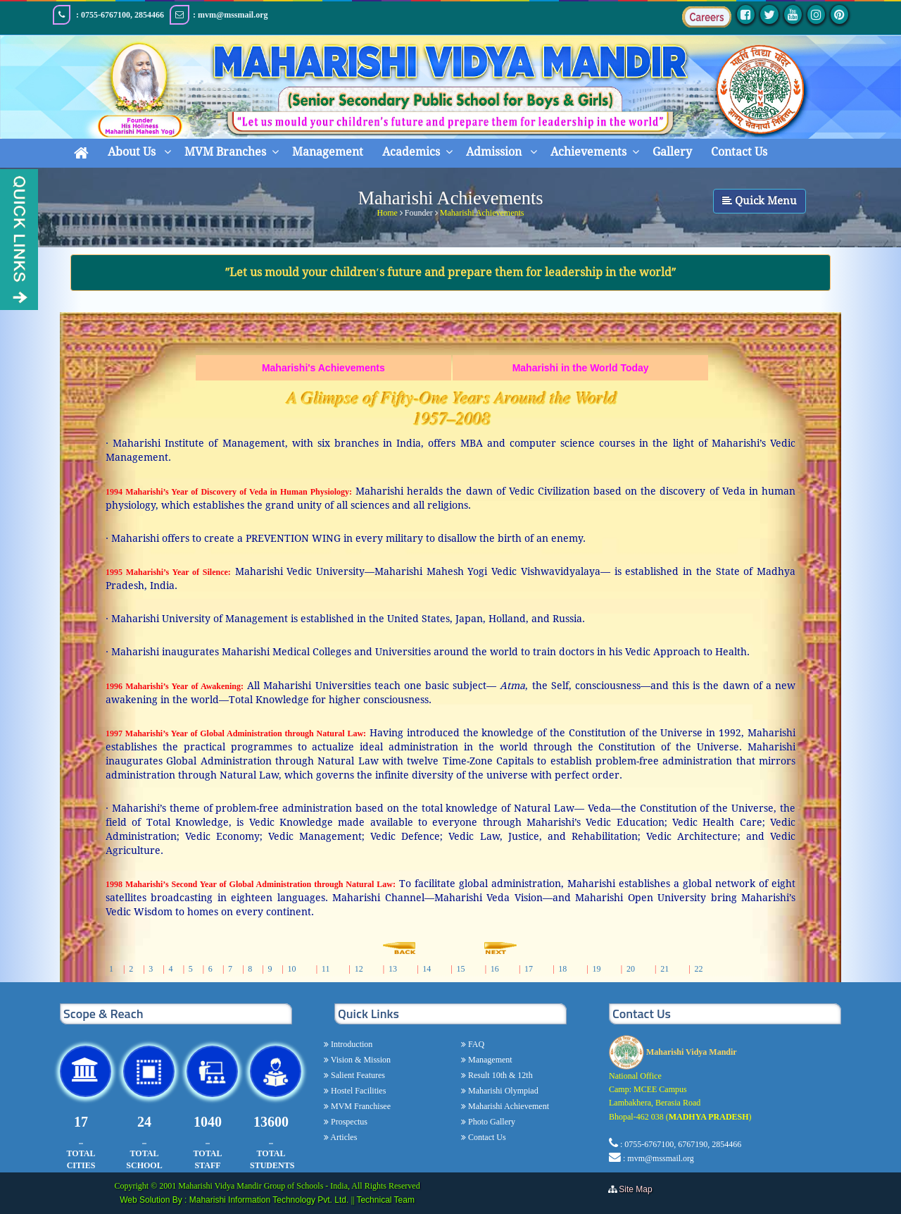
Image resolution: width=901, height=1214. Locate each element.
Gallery (672, 152)
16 (495, 969)
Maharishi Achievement (507, 1106)
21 (664, 969)
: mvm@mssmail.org (658, 1158)
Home (387, 211)
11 (326, 969)
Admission (495, 152)
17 (528, 969)
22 (698, 969)
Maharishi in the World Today (580, 367)
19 (597, 969)
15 (460, 969)
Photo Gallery (490, 1122)
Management (327, 152)
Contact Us (739, 152)
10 (292, 969)
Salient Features (357, 1075)
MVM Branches (225, 152)
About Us (133, 152)
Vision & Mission (360, 1060)
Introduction (350, 1044)
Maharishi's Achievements (323, 367)
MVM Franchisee (360, 1106)
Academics (411, 152)
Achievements (588, 152)
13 (393, 969)
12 (359, 969)
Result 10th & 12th (499, 1075)
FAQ (475, 1044)
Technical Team (385, 1200)
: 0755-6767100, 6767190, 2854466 (680, 1144)
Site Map (639, 1189)
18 (562, 969)
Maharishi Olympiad (502, 1091)
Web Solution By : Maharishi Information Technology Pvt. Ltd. (235, 1200)
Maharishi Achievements (482, 211)
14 (426, 969)
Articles (343, 1137)
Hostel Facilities (357, 1091)
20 (630, 969)
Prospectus (348, 1122)
